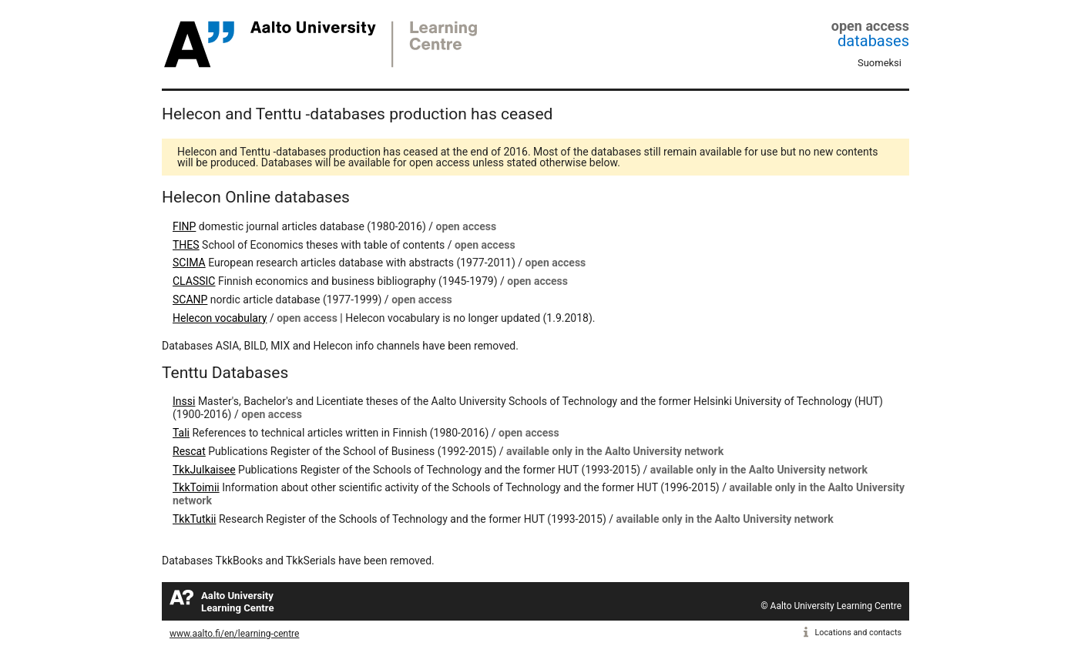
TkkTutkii (194, 519)
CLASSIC (194, 281)
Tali (181, 433)
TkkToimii (196, 487)
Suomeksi (879, 63)
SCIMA (189, 262)
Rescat (189, 451)
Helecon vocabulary (220, 318)
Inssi (184, 401)
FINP (184, 226)
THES (186, 245)
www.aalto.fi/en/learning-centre (234, 633)
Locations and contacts (857, 633)
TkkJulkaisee (204, 470)
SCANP (190, 299)
